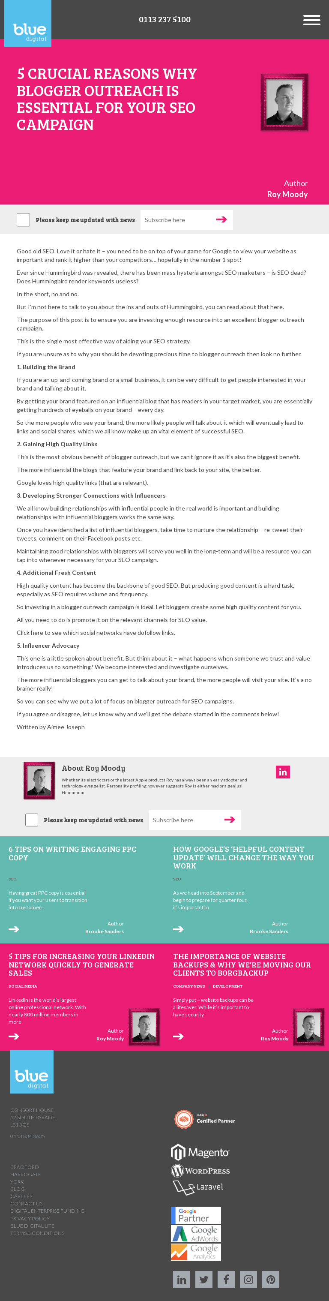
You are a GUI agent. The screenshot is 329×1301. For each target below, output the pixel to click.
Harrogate (25, 1174)
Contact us (26, 1203)
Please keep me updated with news (85, 220)
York (17, 1181)
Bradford (24, 1167)
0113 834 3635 (27, 1136)
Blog (17, 1189)
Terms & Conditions (37, 1233)
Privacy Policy (30, 1218)
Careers (21, 1196)
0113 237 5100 (165, 19)
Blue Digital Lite (32, 1226)
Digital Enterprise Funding (47, 1211)
